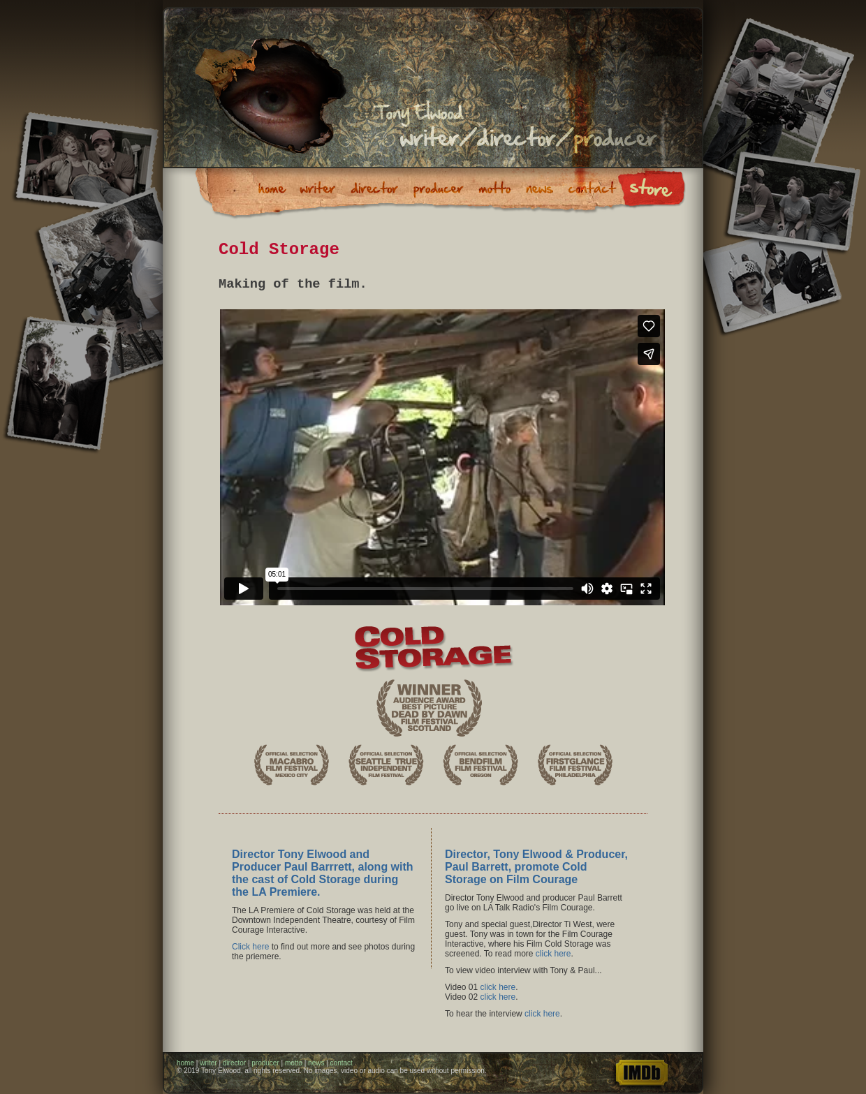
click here (553, 954)
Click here (250, 947)
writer (208, 1063)
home (185, 1063)
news (316, 1063)
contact (341, 1063)
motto (293, 1063)
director (234, 1063)
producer (265, 1063)
